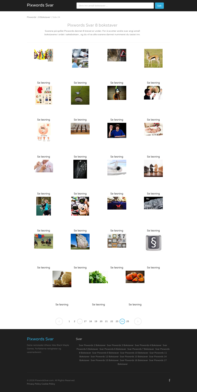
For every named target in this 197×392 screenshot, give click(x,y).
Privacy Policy (34, 384)
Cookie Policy (48, 384)
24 (122, 321)
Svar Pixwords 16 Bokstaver (134, 360)
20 (101, 321)
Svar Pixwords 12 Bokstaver (105, 356)
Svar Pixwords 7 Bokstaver (140, 349)
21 (106, 321)
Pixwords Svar (40, 5)
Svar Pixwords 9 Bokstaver (105, 353)
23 (117, 321)
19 (95, 321)
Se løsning (43, 82)
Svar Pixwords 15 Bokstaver (105, 360)
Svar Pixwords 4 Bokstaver (148, 345)
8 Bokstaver (44, 17)
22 (111, 321)
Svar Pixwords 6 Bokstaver (113, 349)
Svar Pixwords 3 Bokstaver (120, 345)
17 (85, 321)
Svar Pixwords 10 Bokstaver (134, 353)
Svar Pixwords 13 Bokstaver (134, 356)
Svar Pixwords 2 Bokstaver (92, 345)
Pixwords (31, 17)
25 (127, 321)
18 (90, 321)
